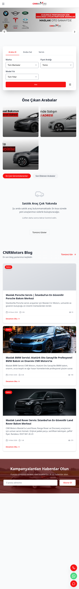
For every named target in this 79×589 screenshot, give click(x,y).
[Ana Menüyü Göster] (3, 3)
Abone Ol (67, 482)
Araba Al (12, 52)
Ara (35, 84)
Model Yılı (10, 71)
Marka (9, 59)
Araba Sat (27, 52)
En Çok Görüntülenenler (17, 176)
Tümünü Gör (68, 254)
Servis (41, 52)
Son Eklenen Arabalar (45, 176)
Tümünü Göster (39, 232)
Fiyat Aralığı (46, 59)
